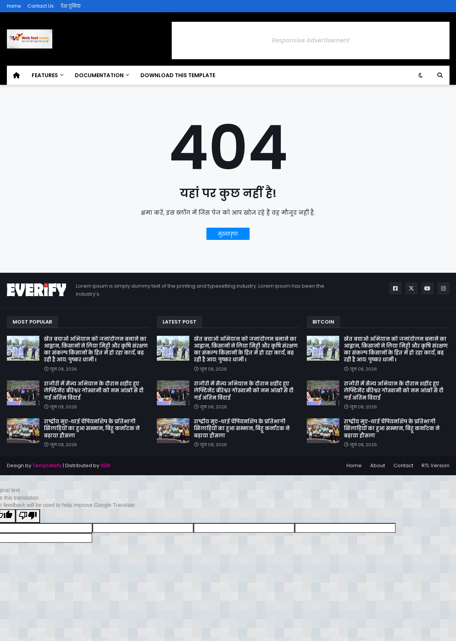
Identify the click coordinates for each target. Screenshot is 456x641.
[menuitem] (16, 75)
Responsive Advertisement (311, 40)
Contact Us (40, 6)
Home (14, 6)
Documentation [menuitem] (99, 75)
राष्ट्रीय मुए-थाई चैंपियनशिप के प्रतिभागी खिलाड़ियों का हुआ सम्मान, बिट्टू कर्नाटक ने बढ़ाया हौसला (92, 428)
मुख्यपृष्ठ (228, 234)
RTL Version (436, 465)
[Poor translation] (28, 516)
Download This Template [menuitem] (177, 75)
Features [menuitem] (45, 75)
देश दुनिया (71, 6)
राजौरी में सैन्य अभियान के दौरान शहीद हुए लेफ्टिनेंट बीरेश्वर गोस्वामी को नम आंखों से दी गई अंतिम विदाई (93, 390)
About (377, 465)
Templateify (47, 465)
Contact (403, 465)
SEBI (105, 465)
